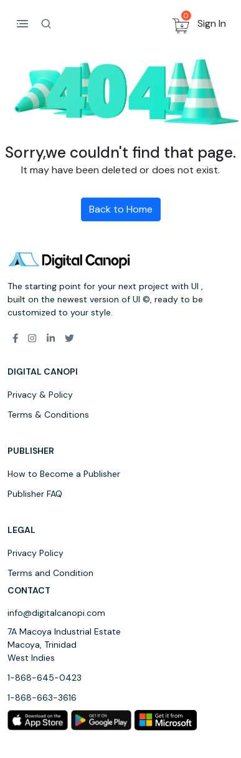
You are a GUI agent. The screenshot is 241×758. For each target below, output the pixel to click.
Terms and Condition (50, 572)
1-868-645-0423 (44, 677)
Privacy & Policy (40, 394)
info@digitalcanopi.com (56, 612)
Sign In (211, 23)
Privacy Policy (35, 553)
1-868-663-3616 (42, 697)
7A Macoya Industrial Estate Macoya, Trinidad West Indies (64, 644)
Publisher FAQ (34, 493)
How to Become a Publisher (63, 473)
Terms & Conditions (48, 414)
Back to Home (121, 209)
